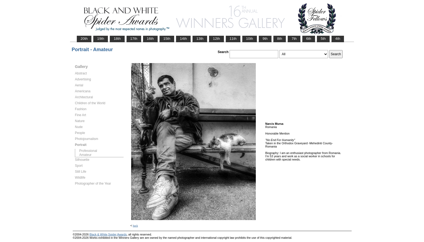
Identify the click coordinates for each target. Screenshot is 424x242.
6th (308, 39)
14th (183, 39)
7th (294, 39)
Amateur (85, 155)
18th (117, 39)
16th (150, 39)
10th (249, 39)
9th (265, 39)
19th (100, 39)
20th (84, 39)
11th (233, 39)
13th (199, 39)
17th (133, 39)
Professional (88, 151)
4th (337, 39)
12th (216, 39)
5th (323, 39)
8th (279, 39)
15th (166, 39)
